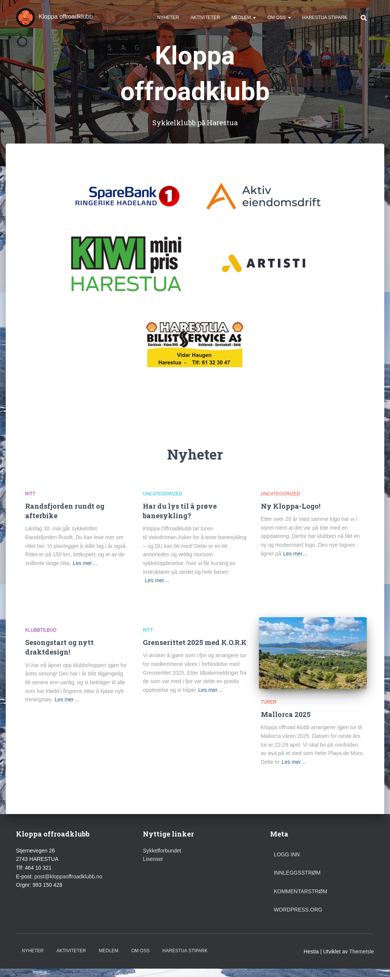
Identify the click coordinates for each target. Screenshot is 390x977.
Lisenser (153, 859)
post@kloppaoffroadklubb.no (68, 876)
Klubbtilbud (40, 630)
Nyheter (168, 19)
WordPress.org (298, 910)
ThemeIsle (361, 951)
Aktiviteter (205, 19)
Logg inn (287, 854)
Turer (269, 702)
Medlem (243, 19)
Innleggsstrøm (297, 873)
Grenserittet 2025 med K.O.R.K (195, 642)
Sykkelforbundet (162, 851)
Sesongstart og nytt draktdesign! (59, 647)
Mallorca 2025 (285, 714)
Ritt (30, 493)
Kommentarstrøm (301, 891)
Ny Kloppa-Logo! (290, 506)
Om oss (279, 19)
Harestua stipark (324, 19)
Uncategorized (162, 493)
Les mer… (85, 563)
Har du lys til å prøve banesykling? (180, 510)
